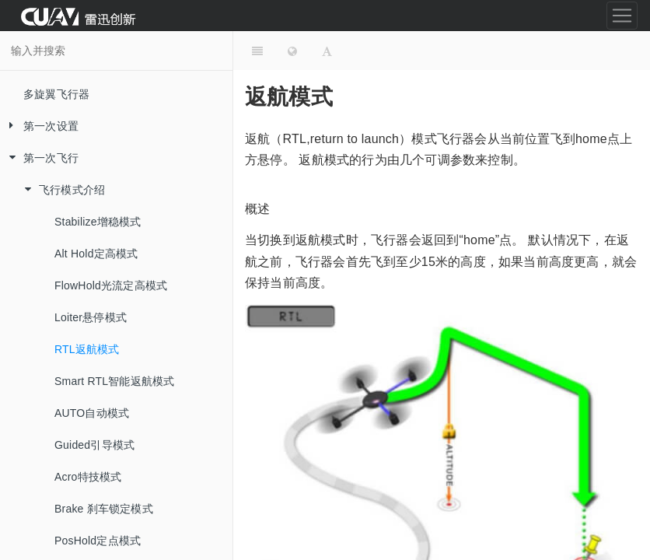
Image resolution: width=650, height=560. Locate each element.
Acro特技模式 (87, 477)
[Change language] (292, 50)
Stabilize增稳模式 (98, 221)
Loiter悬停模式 (90, 317)
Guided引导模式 (94, 445)
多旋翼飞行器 (56, 94)
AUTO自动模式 (91, 413)
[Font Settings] (326, 50)
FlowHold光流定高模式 (110, 285)
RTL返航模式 (87, 349)
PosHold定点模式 (97, 540)
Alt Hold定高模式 (96, 253)
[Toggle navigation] (622, 16)
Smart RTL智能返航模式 (114, 381)
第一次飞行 (39, 158)
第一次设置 (39, 126)
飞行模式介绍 (60, 190)
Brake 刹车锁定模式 (103, 508)
